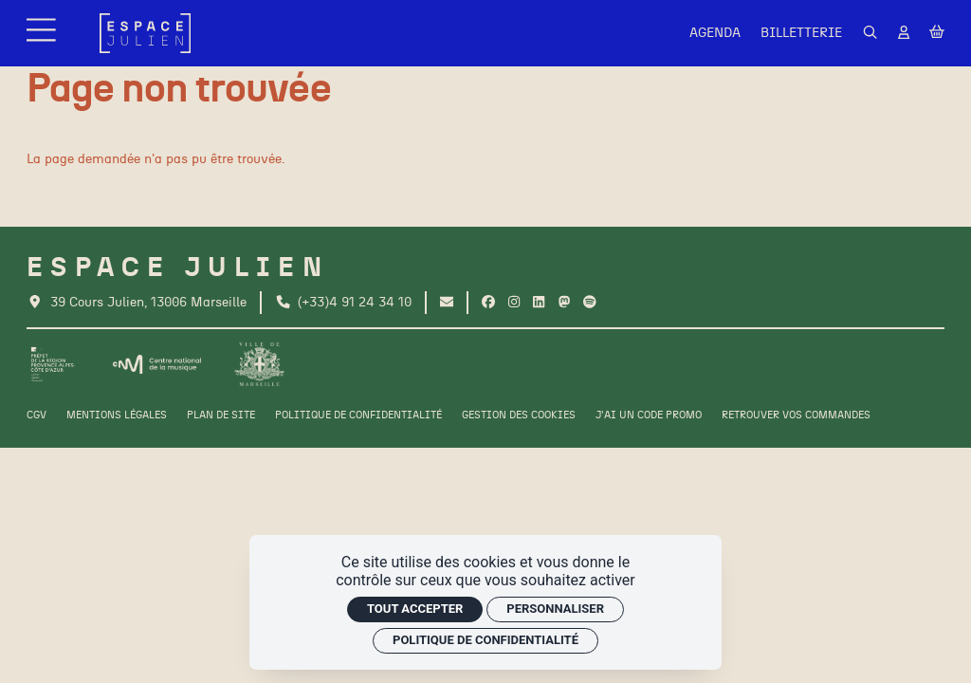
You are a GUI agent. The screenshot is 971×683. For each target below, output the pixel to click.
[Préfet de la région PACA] (53, 364)
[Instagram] (514, 302)
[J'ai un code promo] (648, 415)
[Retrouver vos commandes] (796, 415)
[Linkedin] (538, 302)
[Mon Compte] (903, 33)
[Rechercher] (870, 33)
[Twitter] (564, 302)
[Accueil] (145, 33)
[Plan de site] (221, 415)
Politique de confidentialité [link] (485, 640)
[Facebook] (488, 302)
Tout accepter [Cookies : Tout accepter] (415, 608)
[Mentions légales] (116, 415)
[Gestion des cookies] (519, 415)
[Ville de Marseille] (259, 364)
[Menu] (43, 33)
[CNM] (156, 364)
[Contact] (446, 302)
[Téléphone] (343, 302)
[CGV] (36, 415)
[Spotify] (589, 302)
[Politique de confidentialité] (358, 415)
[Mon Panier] (936, 33)
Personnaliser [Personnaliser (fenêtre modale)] (555, 608)
